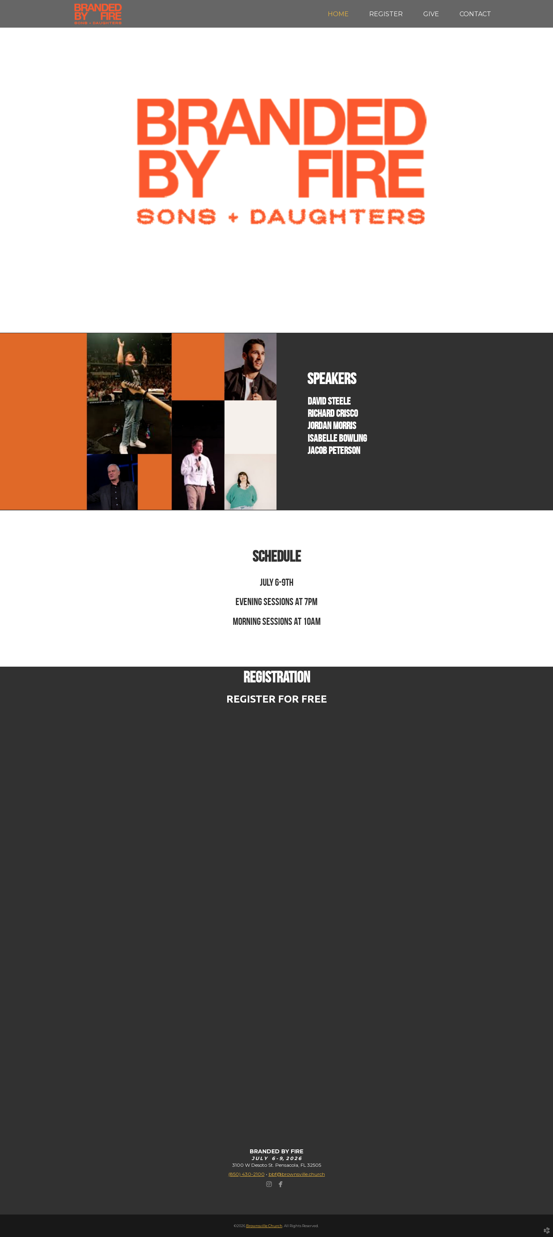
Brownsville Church (264, 1226)
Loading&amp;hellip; (276, 906)
